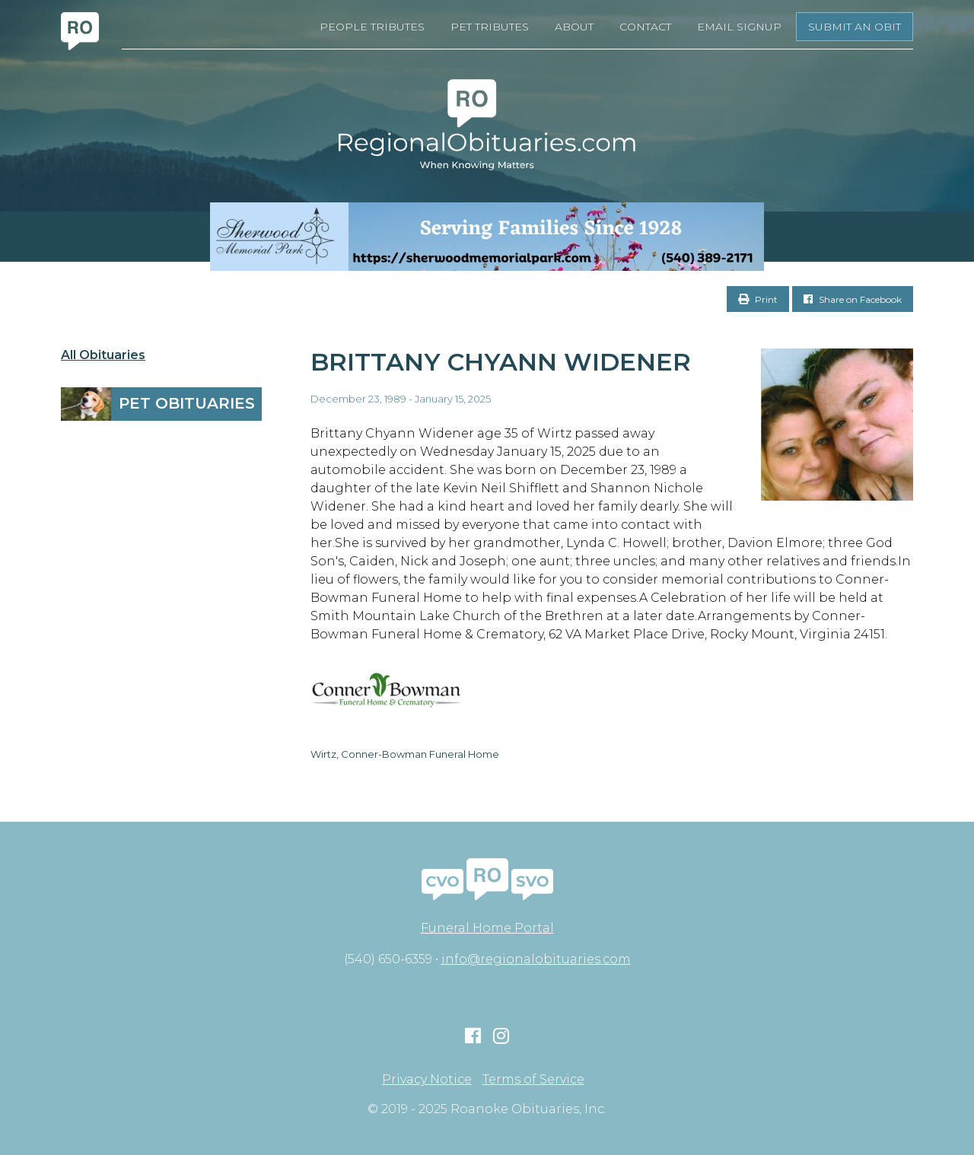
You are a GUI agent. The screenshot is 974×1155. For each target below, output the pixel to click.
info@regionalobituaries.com (536, 959)
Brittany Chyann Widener (500, 362)
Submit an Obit (854, 26)
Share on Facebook (853, 299)
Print (758, 299)
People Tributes (372, 26)
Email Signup (739, 26)
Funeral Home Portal (487, 928)
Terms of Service (533, 1080)
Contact (645, 26)
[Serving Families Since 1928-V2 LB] (487, 236)
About (574, 26)
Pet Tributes (489, 26)
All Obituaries (103, 355)
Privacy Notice (427, 1080)
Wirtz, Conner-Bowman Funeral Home (404, 754)
